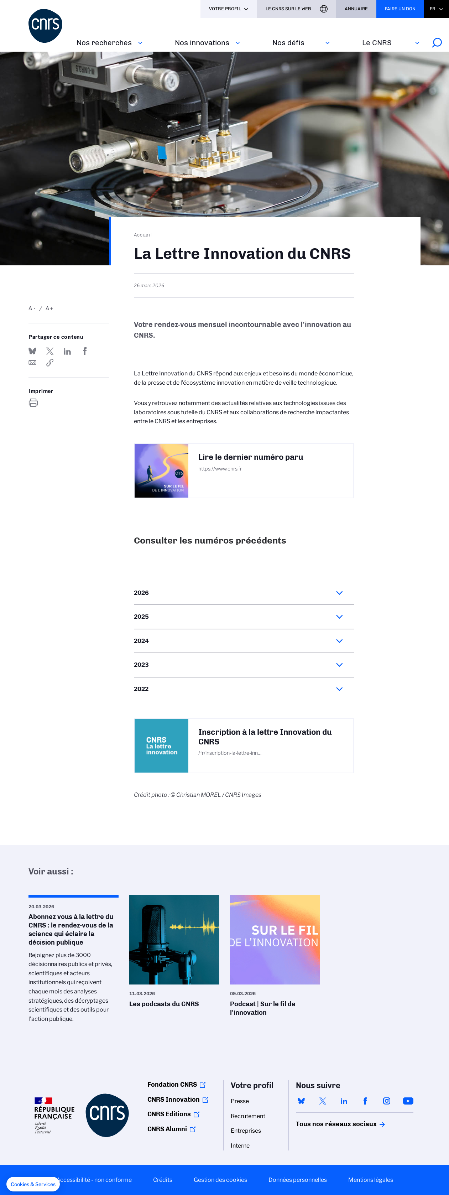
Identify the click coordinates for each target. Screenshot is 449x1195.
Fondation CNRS (172, 1085)
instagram (386, 1101)
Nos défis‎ (288, 42)
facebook (365, 1101)
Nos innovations (202, 42)
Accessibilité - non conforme (94, 1179)
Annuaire (356, 8)
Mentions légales (370, 1179)
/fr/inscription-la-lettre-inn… (229, 753)
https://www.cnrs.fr (220, 469)
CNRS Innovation (173, 1099)
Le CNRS (377, 42)
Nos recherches (104, 42)
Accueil (143, 235)
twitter (322, 1101)
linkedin (344, 1101)
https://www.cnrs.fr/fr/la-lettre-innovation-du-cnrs (50, 363)
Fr (432, 8)
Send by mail (32, 363)
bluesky (301, 1101)
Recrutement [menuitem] (248, 1116)
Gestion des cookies (220, 1179)
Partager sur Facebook (85, 351)
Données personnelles (297, 1179)
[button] (33, 1184)
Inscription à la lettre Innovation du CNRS (265, 737)
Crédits (162, 1179)
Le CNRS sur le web (288, 8)
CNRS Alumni (167, 1129)
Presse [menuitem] (240, 1101)
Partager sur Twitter (50, 351)
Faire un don (400, 8)
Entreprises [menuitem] (246, 1130)
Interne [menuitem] (240, 1145)
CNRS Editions (169, 1114)
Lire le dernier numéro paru (250, 457)
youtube (408, 1101)
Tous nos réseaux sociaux (324, 1124)
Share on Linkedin (67, 351)
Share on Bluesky (32, 351)
